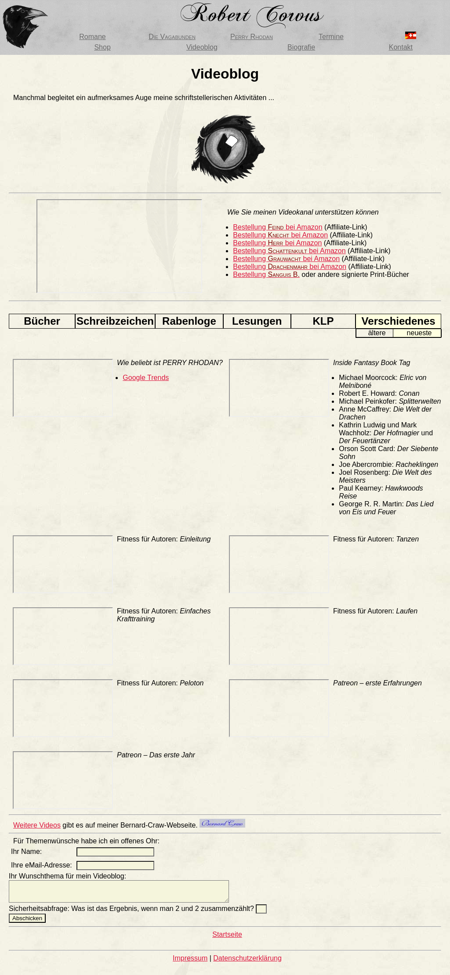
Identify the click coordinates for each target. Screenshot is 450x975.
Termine (331, 36)
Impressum (190, 962)
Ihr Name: (26, 851)
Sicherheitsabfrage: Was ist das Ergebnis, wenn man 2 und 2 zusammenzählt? (132, 912)
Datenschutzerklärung (247, 962)
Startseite (227, 938)
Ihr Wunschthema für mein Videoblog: (67, 876)
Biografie (301, 47)
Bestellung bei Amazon (277, 227)
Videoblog (202, 47)
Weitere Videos (37, 825)
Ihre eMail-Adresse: (41, 865)
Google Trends (146, 377)
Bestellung (266, 274)
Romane (92, 36)
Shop (102, 47)
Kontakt (401, 47)
